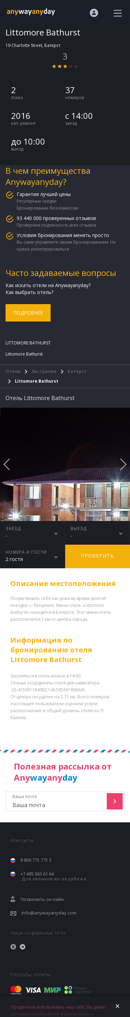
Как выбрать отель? (29, 292)
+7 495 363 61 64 (53, 876)
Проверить (97, 555)
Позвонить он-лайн (42, 899)
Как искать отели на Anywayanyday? (48, 285)
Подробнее (28, 312)
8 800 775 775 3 (35, 860)
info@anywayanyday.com (48, 913)
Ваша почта (57, 801)
